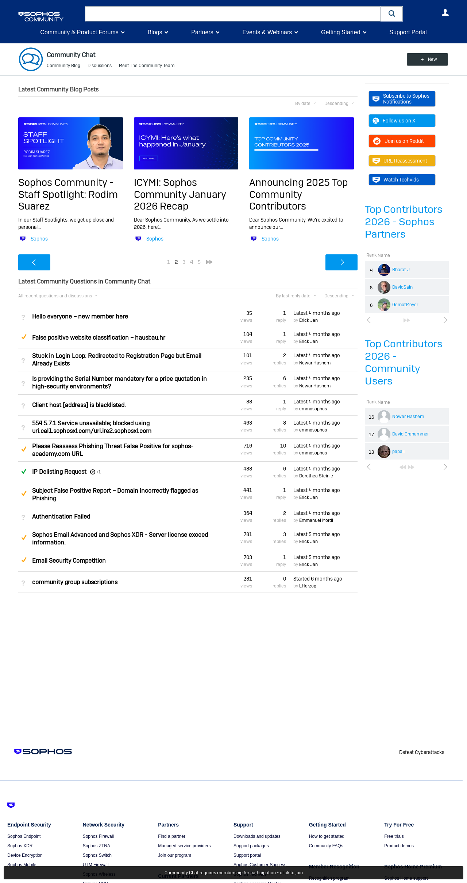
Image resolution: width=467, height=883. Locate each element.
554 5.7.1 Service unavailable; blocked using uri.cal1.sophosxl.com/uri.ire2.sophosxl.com (91, 427)
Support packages (251, 845)
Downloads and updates (257, 836)
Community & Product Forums (79, 32)
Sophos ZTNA (96, 845)
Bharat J (401, 270)
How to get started (326, 836)
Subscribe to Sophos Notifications (401, 99)
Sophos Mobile (21, 864)
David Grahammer (410, 434)
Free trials (394, 836)
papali (398, 451)
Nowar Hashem (408, 416)
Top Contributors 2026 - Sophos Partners (404, 222)
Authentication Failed (61, 516)
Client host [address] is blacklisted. (79, 405)
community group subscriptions (74, 582)
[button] (392, 13)
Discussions (100, 66)
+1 (98, 471)
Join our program (174, 855)
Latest (316, 313)
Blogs (154, 32)
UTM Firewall (96, 864)
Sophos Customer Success (260, 864)
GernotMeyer (405, 305)
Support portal (247, 855)
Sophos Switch (97, 855)
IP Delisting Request (59, 472)
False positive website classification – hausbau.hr (98, 337)
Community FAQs (326, 845)
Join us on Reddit (398, 141)
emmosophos (313, 409)
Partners (202, 32)
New (432, 59)
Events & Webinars (267, 32)
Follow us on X (394, 120)
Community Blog (63, 66)
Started (317, 578)
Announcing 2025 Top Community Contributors (298, 194)
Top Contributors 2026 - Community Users (404, 362)
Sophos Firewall (98, 836)
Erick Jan (308, 320)
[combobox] (233, 14)
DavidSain (402, 287)
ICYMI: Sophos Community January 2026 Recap (180, 194)
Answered (23, 471)
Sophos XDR (19, 845)
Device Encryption (25, 855)
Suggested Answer (23, 336)
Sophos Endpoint (23, 836)
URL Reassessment (400, 160)
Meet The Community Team (146, 66)
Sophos (39, 238)
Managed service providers (184, 845)
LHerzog (307, 586)
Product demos (399, 845)
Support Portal (408, 32)
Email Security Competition (69, 560)
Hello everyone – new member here (80, 316)
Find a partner (171, 836)
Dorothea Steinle (316, 476)
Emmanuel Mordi (316, 520)
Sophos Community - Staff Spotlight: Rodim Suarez (68, 194)
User (445, 12)
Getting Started (340, 32)
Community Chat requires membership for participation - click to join (234, 873)
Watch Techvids (396, 179)
